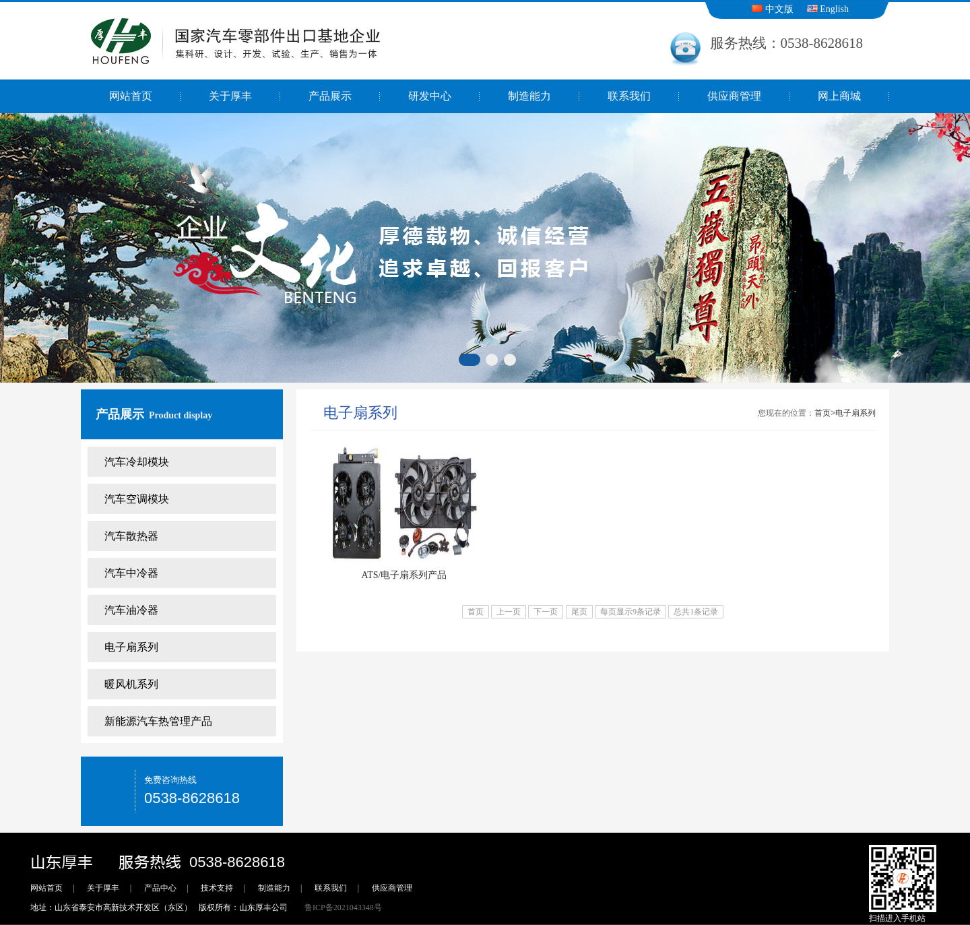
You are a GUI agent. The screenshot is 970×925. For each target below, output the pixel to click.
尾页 (579, 611)
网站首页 (130, 96)
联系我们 (629, 96)
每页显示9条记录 (630, 611)
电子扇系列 (131, 647)
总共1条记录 (696, 611)
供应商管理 (734, 96)
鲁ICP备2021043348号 (343, 907)
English (828, 9)
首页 (822, 413)
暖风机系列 (131, 684)
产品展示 (330, 96)
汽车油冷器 (131, 610)
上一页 (508, 611)
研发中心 (429, 96)
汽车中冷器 (131, 573)
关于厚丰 (230, 96)
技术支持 (217, 888)
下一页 (546, 611)
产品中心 (160, 888)
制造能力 (529, 96)
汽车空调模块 (136, 499)
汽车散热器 (131, 536)
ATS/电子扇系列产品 (404, 575)
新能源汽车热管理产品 (158, 721)
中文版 (773, 9)
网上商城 (839, 96)
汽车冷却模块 (136, 462)
